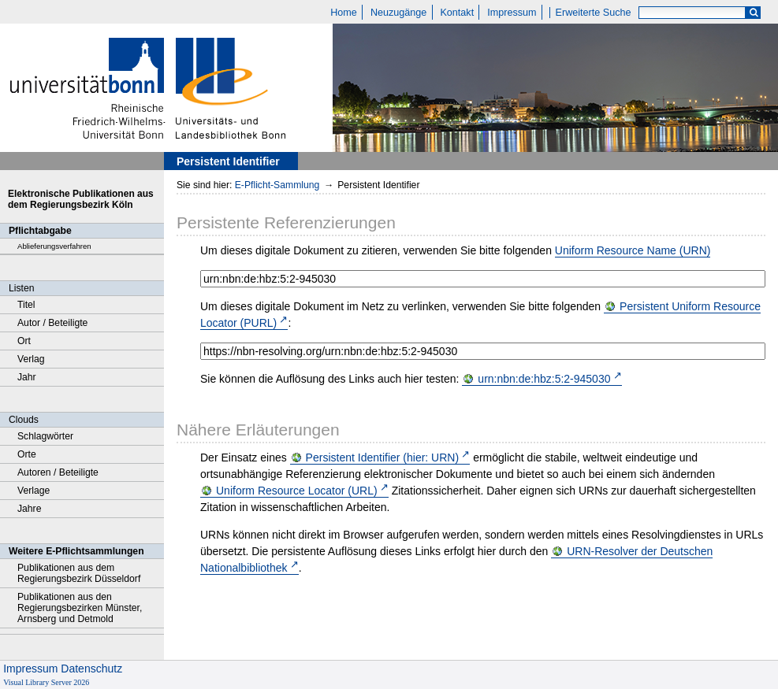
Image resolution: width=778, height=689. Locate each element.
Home (343, 12)
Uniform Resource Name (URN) (633, 250)
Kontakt (457, 12)
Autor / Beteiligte (52, 322)
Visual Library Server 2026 (46, 682)
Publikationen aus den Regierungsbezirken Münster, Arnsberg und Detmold (79, 607)
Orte (26, 454)
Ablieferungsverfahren (54, 246)
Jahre (29, 508)
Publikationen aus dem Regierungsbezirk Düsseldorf (78, 573)
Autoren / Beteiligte (58, 472)
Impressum (511, 12)
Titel (26, 304)
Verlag (31, 359)
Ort (24, 340)
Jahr (26, 377)
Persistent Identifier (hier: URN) (383, 457)
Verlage (33, 490)
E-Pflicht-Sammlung (277, 185)
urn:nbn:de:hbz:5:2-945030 (544, 378)
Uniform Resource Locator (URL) (297, 490)
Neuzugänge (398, 12)
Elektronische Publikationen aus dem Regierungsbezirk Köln (81, 199)
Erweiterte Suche (593, 12)
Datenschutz (91, 668)
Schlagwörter (45, 436)
